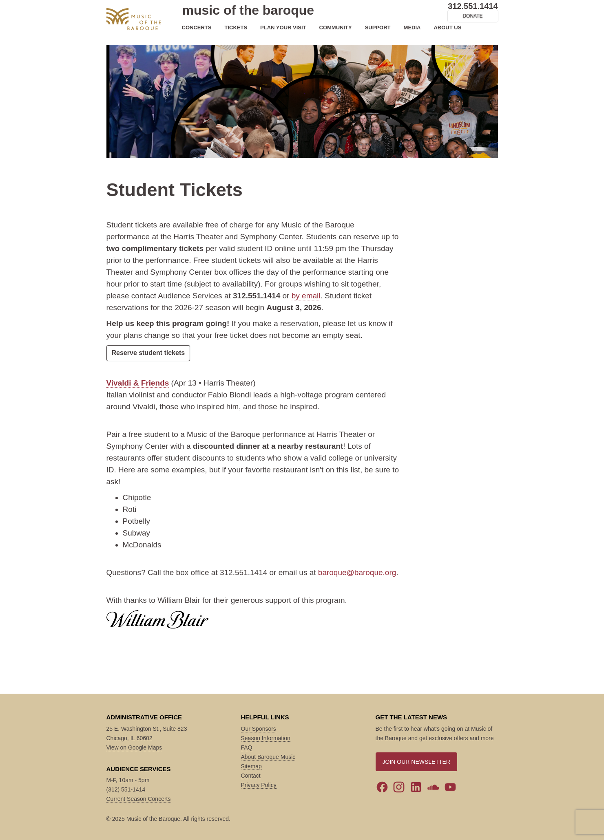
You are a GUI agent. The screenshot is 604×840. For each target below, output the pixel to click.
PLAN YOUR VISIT (283, 27)
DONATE (472, 16)
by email (306, 295)
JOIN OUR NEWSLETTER (416, 761)
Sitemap (251, 766)
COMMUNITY (335, 27)
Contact (251, 775)
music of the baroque (248, 10)
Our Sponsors (258, 728)
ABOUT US (447, 27)
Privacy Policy (259, 785)
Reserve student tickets (148, 352)
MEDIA (412, 27)
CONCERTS (197, 27)
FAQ (246, 747)
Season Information (265, 738)
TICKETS (235, 27)
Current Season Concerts (138, 799)
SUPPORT (378, 27)
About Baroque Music (268, 757)
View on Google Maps (134, 747)
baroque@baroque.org (357, 572)
